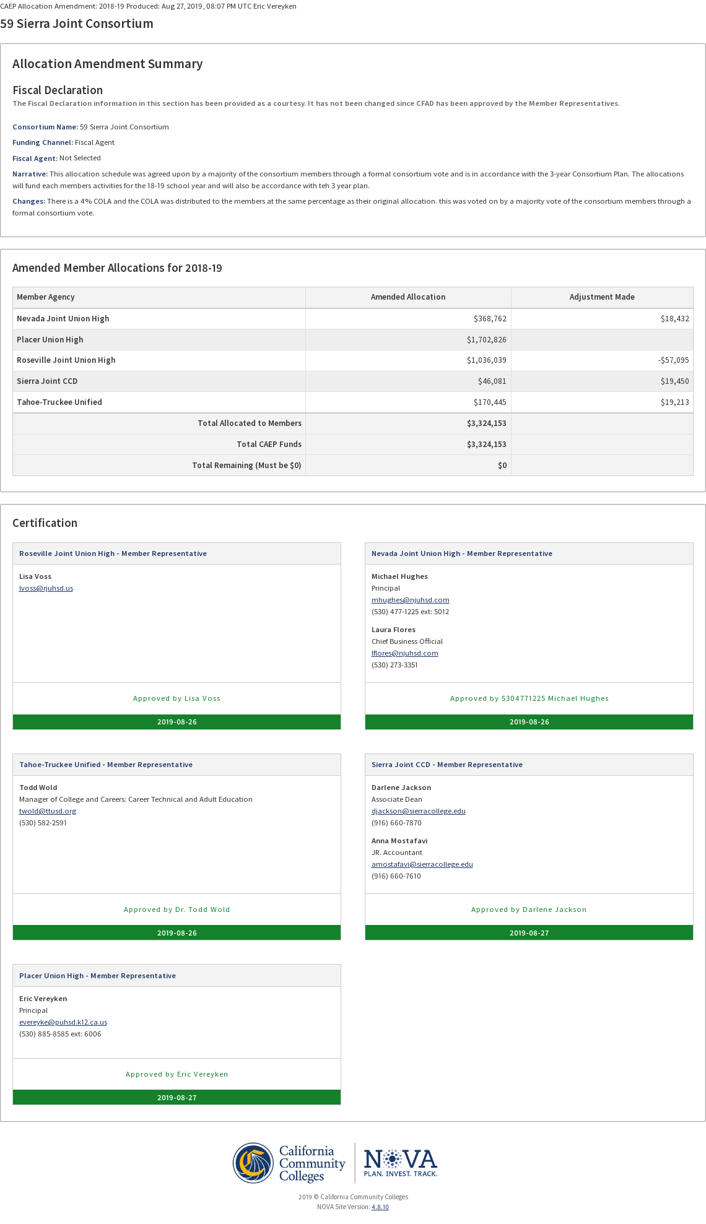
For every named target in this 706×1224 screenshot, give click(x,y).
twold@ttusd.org (47, 810)
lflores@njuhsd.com (405, 653)
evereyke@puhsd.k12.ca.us (63, 1022)
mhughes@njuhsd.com (411, 599)
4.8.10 (380, 1206)
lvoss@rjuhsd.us (46, 587)
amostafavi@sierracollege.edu (422, 864)
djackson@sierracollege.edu (419, 810)
